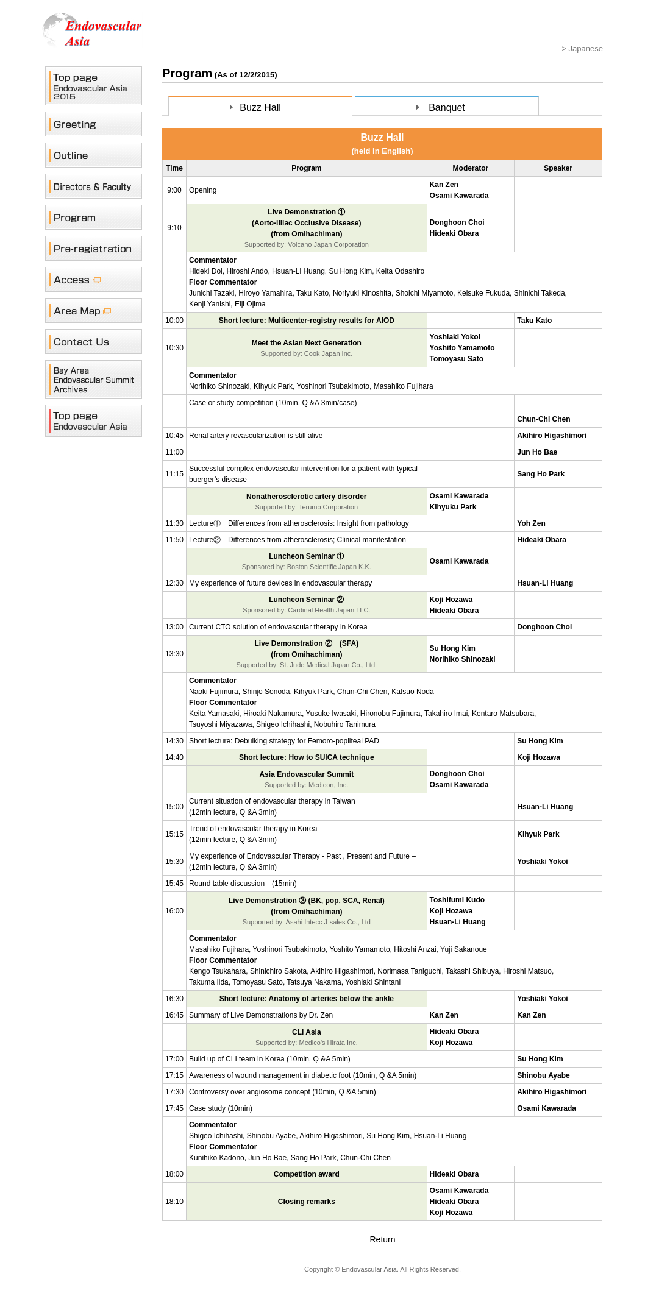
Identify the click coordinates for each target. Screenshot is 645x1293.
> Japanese (582, 48)
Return (382, 1239)
